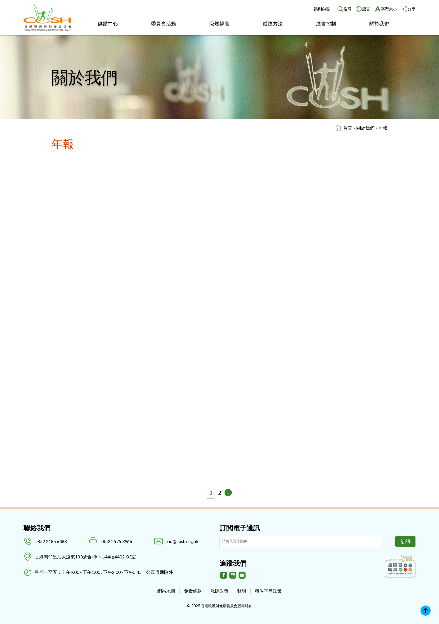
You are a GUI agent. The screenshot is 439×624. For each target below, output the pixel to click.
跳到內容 (322, 8)
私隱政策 (219, 590)
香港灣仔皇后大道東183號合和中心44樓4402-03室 (85, 556)
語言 (366, 8)
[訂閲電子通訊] (301, 541)
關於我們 (379, 23)
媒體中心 (108, 23)
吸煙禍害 (219, 23)
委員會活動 (163, 23)
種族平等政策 (268, 590)
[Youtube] (242, 575)
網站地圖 (166, 590)
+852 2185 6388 (51, 541)
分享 (411, 8)
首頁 (347, 128)
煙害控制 (326, 23)
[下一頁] (228, 492)
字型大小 (389, 8)
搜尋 (347, 8)
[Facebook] (224, 575)
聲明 (241, 590)
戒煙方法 (273, 23)
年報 (383, 128)
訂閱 (405, 541)
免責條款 (193, 590)
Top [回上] (426, 611)
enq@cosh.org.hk (182, 541)
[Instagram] (233, 575)
